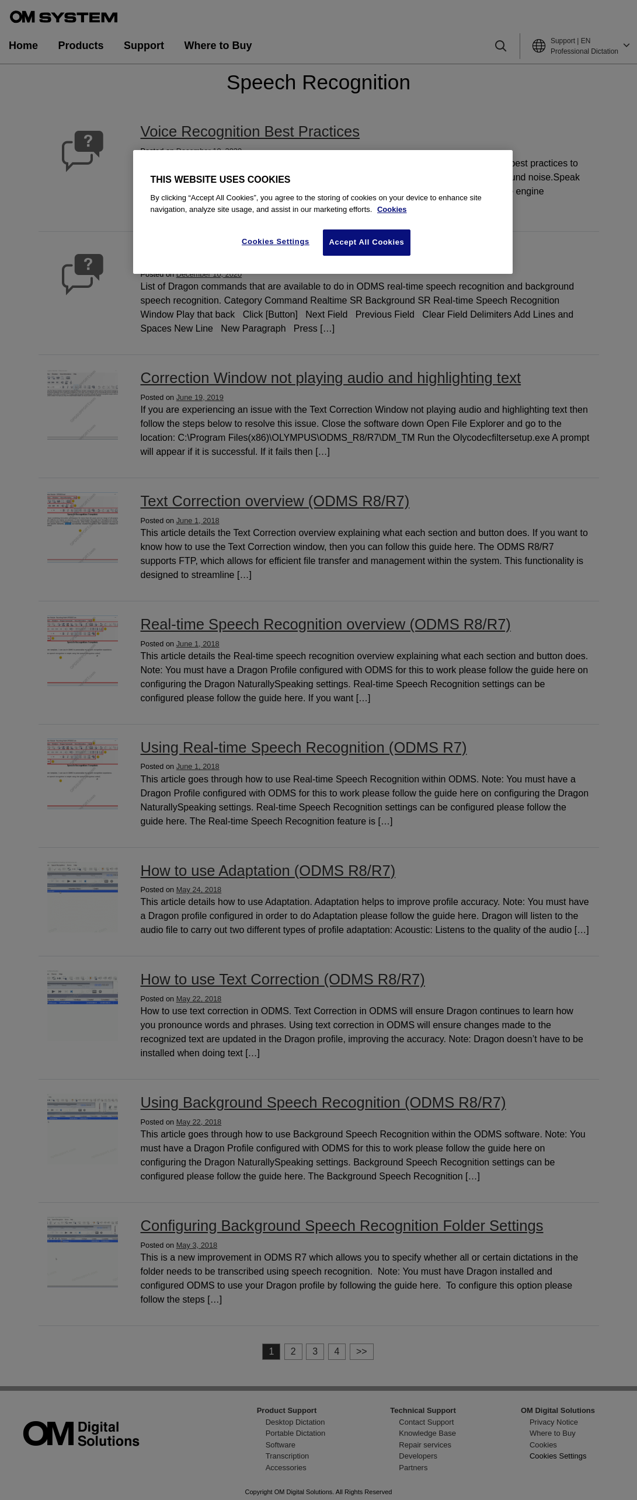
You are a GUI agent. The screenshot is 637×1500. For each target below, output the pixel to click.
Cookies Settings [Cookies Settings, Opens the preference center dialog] (275, 241)
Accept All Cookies (367, 242)
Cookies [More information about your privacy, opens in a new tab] (392, 209)
